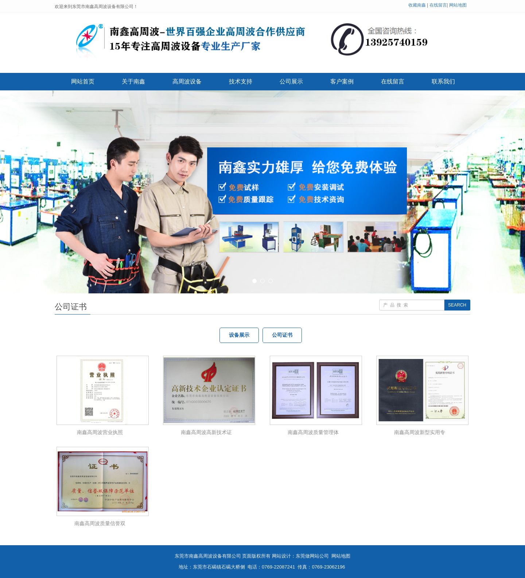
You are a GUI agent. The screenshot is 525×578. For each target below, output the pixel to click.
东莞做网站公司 (312, 556)
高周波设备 (187, 81)
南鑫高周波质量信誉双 (99, 523)
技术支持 (240, 81)
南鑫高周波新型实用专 (419, 432)
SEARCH (457, 305)
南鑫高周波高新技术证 (206, 432)
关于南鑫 (133, 81)
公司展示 (291, 81)
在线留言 (438, 5)
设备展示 (239, 335)
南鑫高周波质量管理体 (313, 432)
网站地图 (458, 5)
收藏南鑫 (417, 5)
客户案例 (342, 81)
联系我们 (443, 81)
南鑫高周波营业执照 (100, 432)
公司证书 (282, 335)
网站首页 (82, 81)
